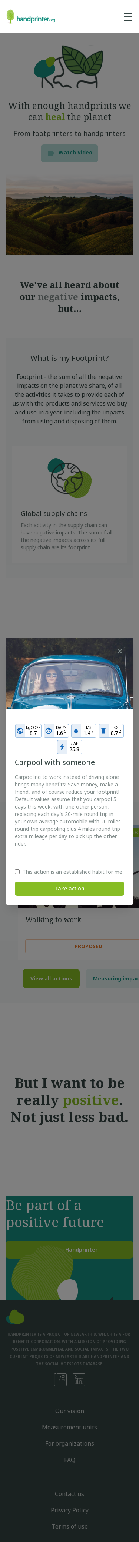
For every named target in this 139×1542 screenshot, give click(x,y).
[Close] (119, 651)
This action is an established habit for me (72, 871)
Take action (69, 888)
